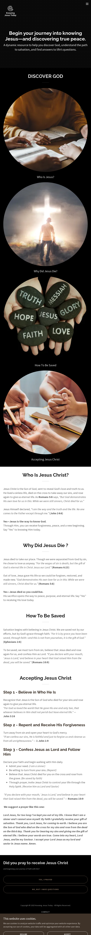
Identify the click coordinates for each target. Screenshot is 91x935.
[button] (87, 4)
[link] (10, 4)
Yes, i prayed (45, 879)
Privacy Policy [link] (45, 915)
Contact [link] (45, 912)
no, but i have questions (45, 889)
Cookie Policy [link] (45, 919)
